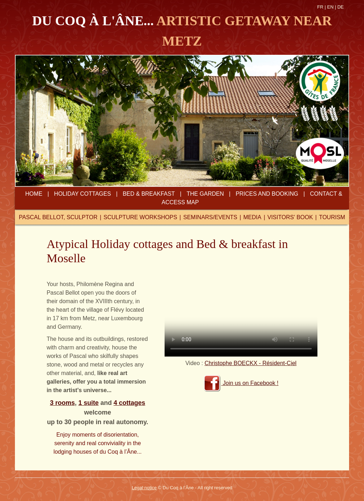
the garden (205, 194)
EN (330, 7)
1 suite (88, 402)
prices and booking (267, 194)
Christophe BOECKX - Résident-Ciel (250, 363)
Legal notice (144, 487)
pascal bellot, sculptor (58, 217)
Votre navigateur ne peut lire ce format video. (241, 318)
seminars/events (210, 217)
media (252, 217)
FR (320, 7)
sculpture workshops (140, 217)
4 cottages (129, 402)
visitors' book (290, 217)
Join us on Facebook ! (240, 383)
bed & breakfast (149, 194)
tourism (332, 217)
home (33, 194)
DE (340, 7)
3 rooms (62, 402)
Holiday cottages (82, 194)
